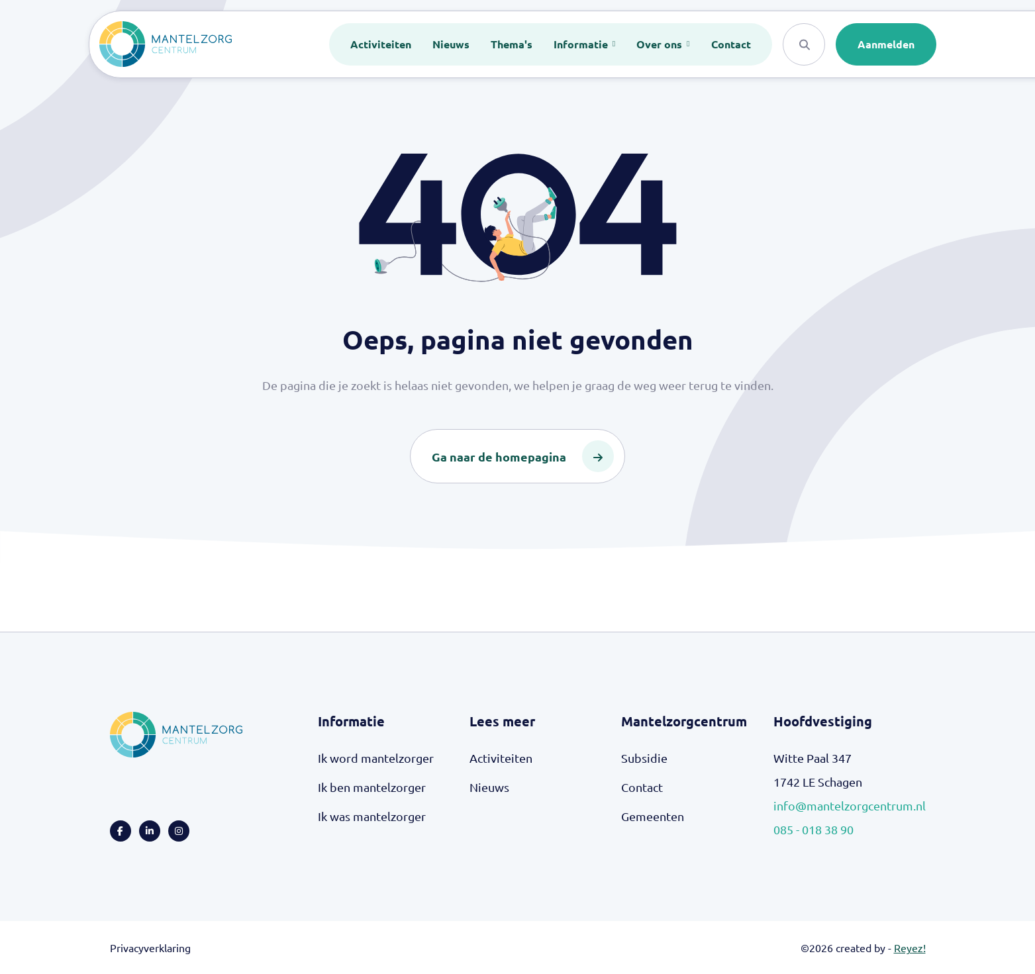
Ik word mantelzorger (376, 758)
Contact (731, 44)
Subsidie (644, 758)
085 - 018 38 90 (813, 829)
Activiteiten (380, 44)
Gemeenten (652, 816)
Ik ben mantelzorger (372, 787)
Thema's (511, 44)
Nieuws (450, 44)
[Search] (804, 44)
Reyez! (910, 947)
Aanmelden (886, 44)
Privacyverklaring (150, 947)
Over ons (660, 44)
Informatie (582, 44)
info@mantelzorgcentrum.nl (849, 805)
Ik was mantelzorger (372, 816)
